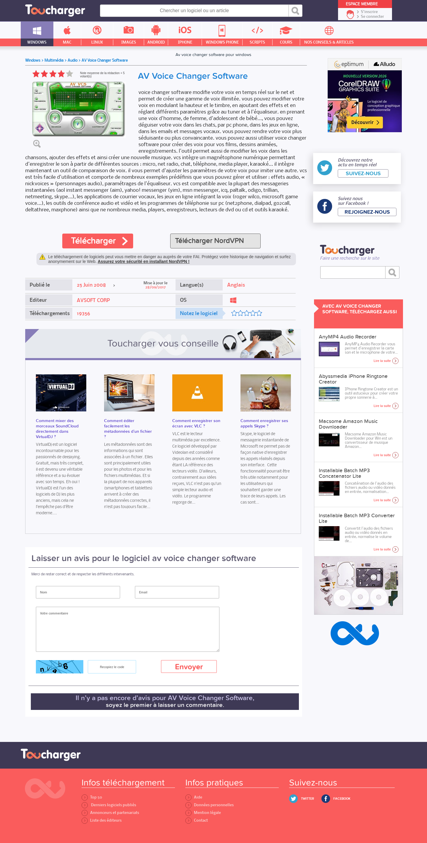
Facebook (341, 799)
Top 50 (92, 797)
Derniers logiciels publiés (109, 805)
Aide (193, 797)
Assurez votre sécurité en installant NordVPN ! (144, 261)
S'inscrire (369, 11)
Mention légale (203, 812)
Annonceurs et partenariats (110, 812)
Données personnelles (209, 805)
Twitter (307, 799)
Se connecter (372, 16)
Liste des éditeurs (102, 820)
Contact (196, 820)
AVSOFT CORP (93, 300)
